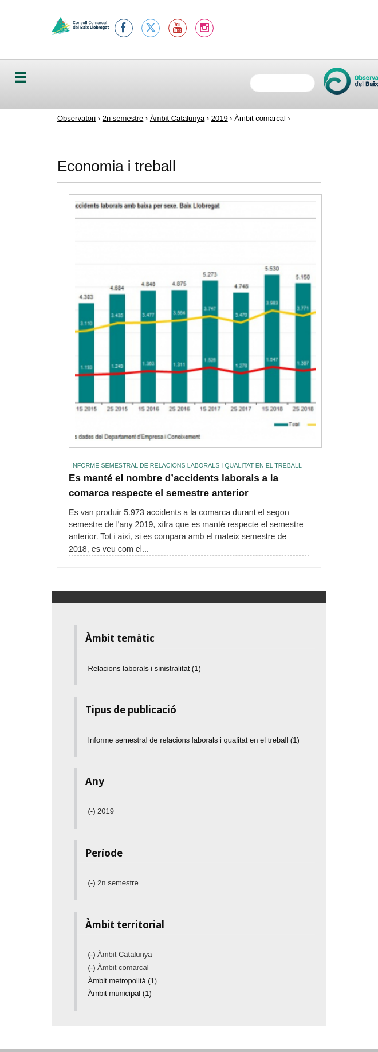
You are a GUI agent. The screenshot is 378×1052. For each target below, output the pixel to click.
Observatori (76, 118)
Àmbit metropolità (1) (123, 980)
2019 (219, 118)
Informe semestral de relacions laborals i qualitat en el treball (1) (194, 740)
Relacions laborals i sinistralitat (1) (144, 668)
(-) (93, 811)
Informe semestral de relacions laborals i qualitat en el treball (186, 465)
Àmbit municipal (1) (120, 993)
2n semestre (123, 118)
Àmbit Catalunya (177, 118)
